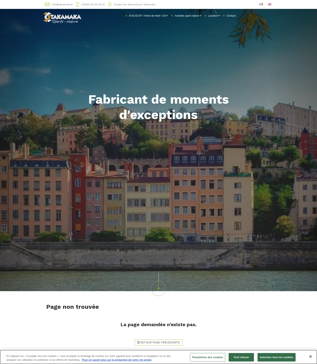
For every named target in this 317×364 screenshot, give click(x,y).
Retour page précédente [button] (158, 342)
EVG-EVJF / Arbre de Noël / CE (148, 15)
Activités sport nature (188, 15)
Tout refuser (241, 357)
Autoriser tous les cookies (276, 357)
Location (214, 15)
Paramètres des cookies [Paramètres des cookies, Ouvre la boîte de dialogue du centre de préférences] (207, 357)
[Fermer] (310, 356)
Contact (231, 15)
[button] (24, 145)
